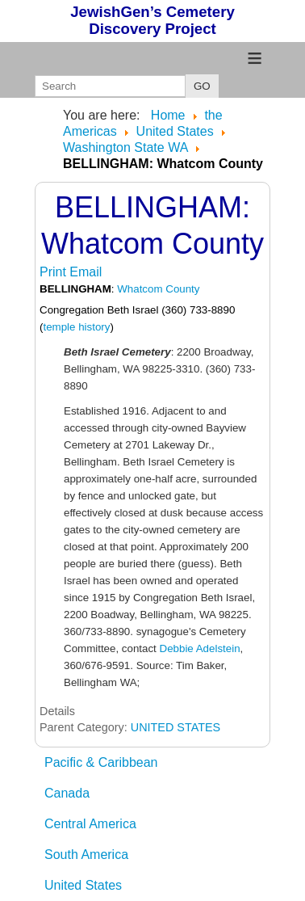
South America (86, 854)
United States (83, 885)
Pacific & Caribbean (101, 762)
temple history (76, 327)
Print (54, 272)
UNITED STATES (175, 727)
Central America (90, 824)
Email (85, 272)
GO (202, 86)
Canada (67, 793)
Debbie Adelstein (200, 648)
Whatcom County (158, 289)
